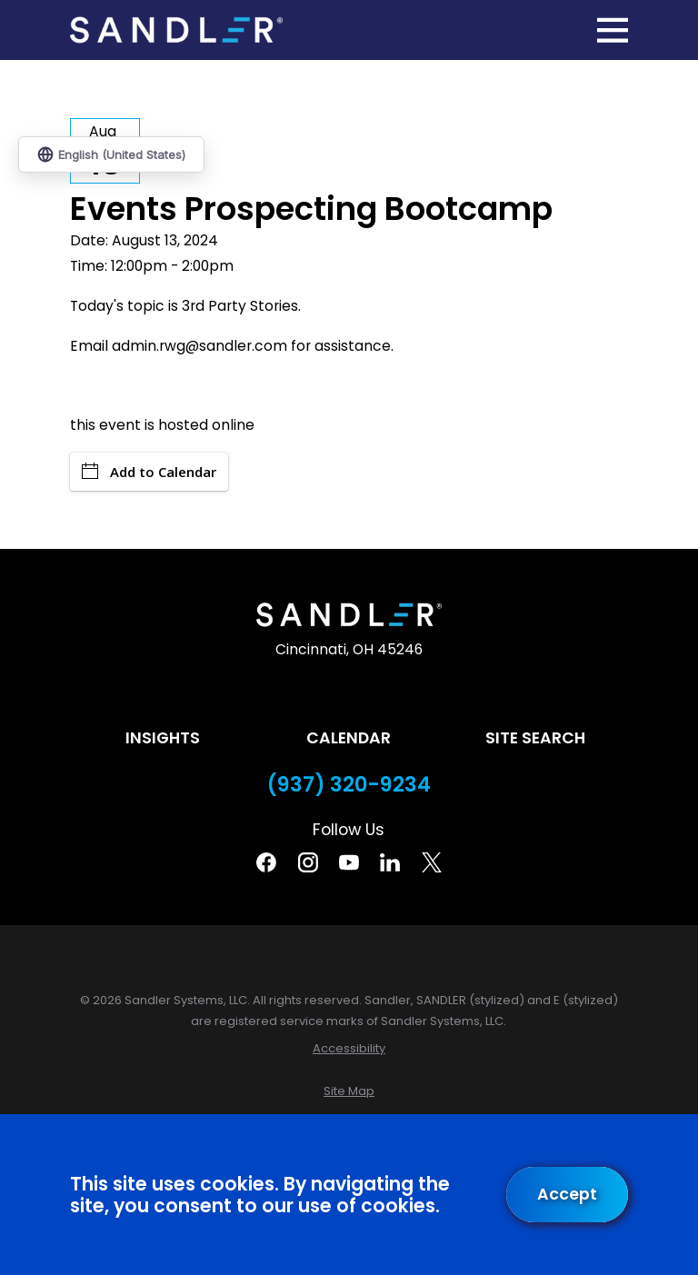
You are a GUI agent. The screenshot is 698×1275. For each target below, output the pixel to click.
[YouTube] (349, 862)
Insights (162, 738)
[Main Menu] (612, 30)
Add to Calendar (149, 472)
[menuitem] (349, 1048)
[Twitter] (432, 862)
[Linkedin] (390, 862)
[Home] (176, 30)
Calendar (348, 738)
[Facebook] (266, 862)
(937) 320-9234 (349, 784)
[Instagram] (308, 862)
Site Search (535, 738)
